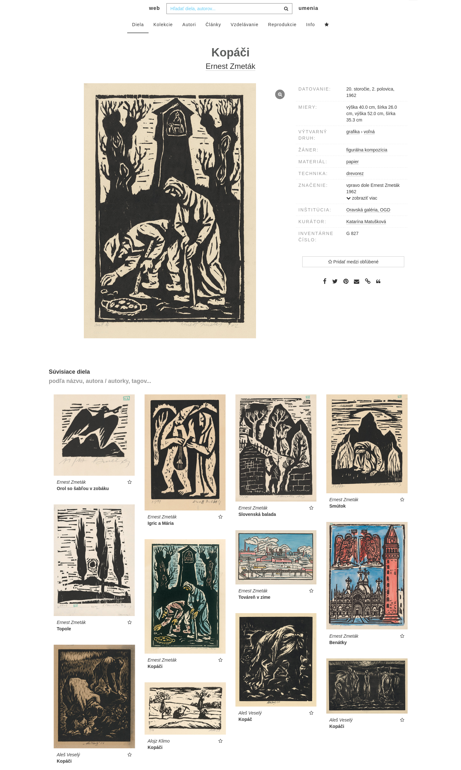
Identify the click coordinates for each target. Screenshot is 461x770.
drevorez (354, 186)
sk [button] (413, 9)
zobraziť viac (361, 210)
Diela (138, 37)
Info (310, 37)
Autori (189, 37)
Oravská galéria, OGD (368, 222)
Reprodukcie (282, 37)
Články (213, 37)
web (154, 21)
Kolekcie (163, 37)
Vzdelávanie (244, 37)
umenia (308, 21)
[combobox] (229, 21)
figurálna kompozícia (366, 162)
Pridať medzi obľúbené (353, 274)
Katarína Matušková (366, 234)
